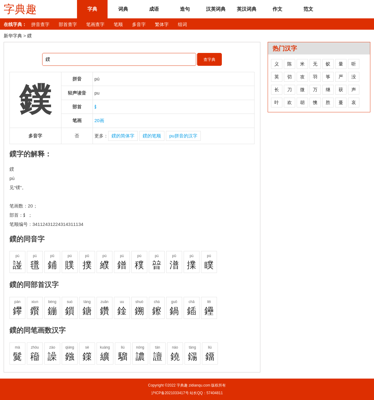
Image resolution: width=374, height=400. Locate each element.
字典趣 (20, 9)
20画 (99, 120)
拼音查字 (40, 24)
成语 (154, 9)
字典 (92, 9)
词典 (123, 9)
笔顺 (118, 24)
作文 (277, 9)
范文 (308, 9)
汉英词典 (216, 9)
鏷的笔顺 (152, 135)
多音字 (139, 24)
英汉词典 (246, 9)
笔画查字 (95, 24)
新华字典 (13, 35)
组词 (182, 24)
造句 (185, 9)
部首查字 (68, 24)
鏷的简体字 (123, 135)
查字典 (209, 59)
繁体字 (162, 24)
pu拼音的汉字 (183, 135)
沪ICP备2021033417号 (170, 393)
